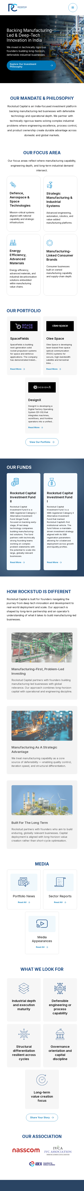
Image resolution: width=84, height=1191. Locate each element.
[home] (17, 8)
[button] (72, 7)
